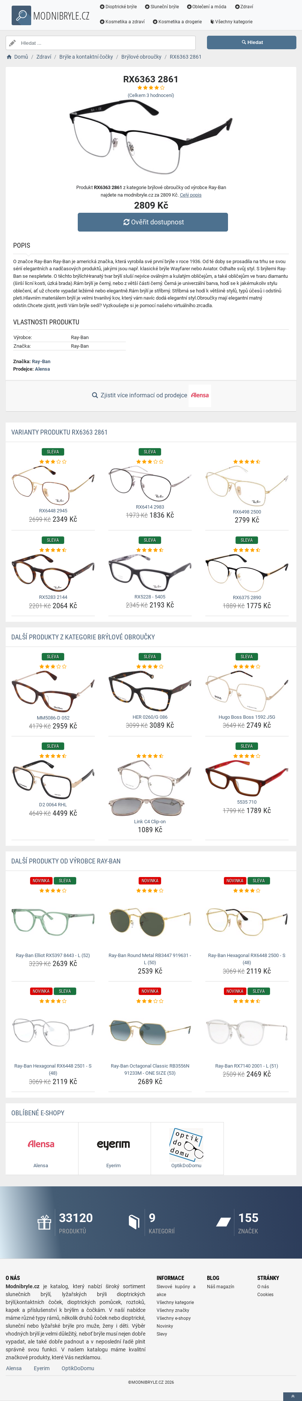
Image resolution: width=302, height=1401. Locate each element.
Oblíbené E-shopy (37, 1113)
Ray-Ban (41, 361)
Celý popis (191, 195)
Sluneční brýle (161, 6)
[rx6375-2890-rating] (246, 550)
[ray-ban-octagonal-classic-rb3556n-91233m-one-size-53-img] (150, 1032)
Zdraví (243, 6)
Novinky (165, 1326)
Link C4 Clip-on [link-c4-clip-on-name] (150, 821)
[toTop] (292, 1396)
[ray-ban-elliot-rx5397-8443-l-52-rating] (53, 891)
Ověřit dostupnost (153, 222)
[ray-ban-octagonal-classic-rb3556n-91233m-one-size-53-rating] (150, 1001)
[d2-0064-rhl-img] (53, 779)
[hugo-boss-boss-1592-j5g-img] (246, 691)
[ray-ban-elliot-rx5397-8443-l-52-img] (53, 922)
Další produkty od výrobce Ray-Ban (66, 861)
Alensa (42, 369)
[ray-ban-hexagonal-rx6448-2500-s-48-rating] (246, 891)
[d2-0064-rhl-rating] (53, 756)
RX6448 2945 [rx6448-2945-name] (53, 510)
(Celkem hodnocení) (151, 95)
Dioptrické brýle (118, 6)
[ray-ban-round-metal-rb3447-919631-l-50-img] (150, 922)
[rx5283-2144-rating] (53, 550)
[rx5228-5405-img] (150, 572)
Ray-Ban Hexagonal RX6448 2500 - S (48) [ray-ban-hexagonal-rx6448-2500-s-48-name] (246, 959)
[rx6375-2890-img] (246, 573)
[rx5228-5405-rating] (150, 550)
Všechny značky (173, 1310)
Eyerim (42, 1368)
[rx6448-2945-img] (53, 486)
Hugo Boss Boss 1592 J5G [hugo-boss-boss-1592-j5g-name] (247, 717)
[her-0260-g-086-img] (150, 691)
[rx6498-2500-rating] (246, 462)
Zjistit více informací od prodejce (151, 396)
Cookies (265, 1294)
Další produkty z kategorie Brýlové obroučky (83, 637)
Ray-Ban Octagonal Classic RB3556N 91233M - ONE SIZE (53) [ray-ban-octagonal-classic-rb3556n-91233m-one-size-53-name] (150, 1069)
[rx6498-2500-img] (246, 486)
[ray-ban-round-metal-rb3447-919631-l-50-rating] (150, 891)
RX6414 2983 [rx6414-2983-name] (150, 507)
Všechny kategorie (231, 21)
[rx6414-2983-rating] (150, 462)
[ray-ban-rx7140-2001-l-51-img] (246, 1032)
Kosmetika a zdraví (122, 21)
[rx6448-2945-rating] (53, 462)
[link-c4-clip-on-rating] (150, 756)
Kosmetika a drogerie (177, 21)
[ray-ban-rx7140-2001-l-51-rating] (246, 1001)
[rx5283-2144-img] (53, 573)
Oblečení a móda (206, 6)
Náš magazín (220, 1286)
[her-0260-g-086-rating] (150, 667)
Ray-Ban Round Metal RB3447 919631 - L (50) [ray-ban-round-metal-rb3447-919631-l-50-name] (150, 959)
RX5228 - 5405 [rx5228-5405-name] (149, 597)
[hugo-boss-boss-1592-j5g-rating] (246, 667)
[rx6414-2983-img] (150, 483)
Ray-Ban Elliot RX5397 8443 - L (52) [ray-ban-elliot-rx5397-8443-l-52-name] (53, 955)
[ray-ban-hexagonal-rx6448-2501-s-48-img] (53, 1032)
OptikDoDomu (78, 1368)
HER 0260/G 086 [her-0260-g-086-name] (150, 717)
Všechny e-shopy (174, 1318)
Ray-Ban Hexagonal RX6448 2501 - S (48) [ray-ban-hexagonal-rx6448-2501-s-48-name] (53, 1069)
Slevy (162, 1334)
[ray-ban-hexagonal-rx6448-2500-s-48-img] (246, 922)
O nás (263, 1286)
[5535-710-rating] (246, 756)
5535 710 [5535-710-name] (247, 802)
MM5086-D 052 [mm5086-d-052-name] (53, 718)
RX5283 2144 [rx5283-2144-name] (53, 597)
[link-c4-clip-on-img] (150, 788)
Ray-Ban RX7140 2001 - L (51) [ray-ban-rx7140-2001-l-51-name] (246, 1066)
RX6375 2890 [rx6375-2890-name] (247, 597)
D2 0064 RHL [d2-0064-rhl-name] (53, 804)
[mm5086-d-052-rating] (53, 667)
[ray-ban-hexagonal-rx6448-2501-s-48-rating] (53, 1001)
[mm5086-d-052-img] (53, 691)
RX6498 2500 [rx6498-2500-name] (247, 512)
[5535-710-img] (246, 778)
